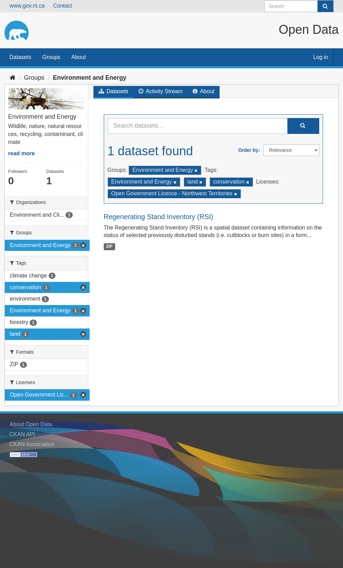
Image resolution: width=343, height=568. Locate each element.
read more (21, 153)
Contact (62, 6)
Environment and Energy (90, 77)
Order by (248, 150)
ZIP (109, 246)
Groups (51, 57)
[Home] (13, 77)
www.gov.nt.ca (27, 6)
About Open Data (31, 424)
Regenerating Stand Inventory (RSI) (158, 217)
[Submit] (325, 6)
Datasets (20, 57)
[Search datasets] (299, 6)
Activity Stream (160, 91)
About (78, 57)
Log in (320, 57)
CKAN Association (32, 444)
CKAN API (22, 434)
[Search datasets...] (197, 126)
